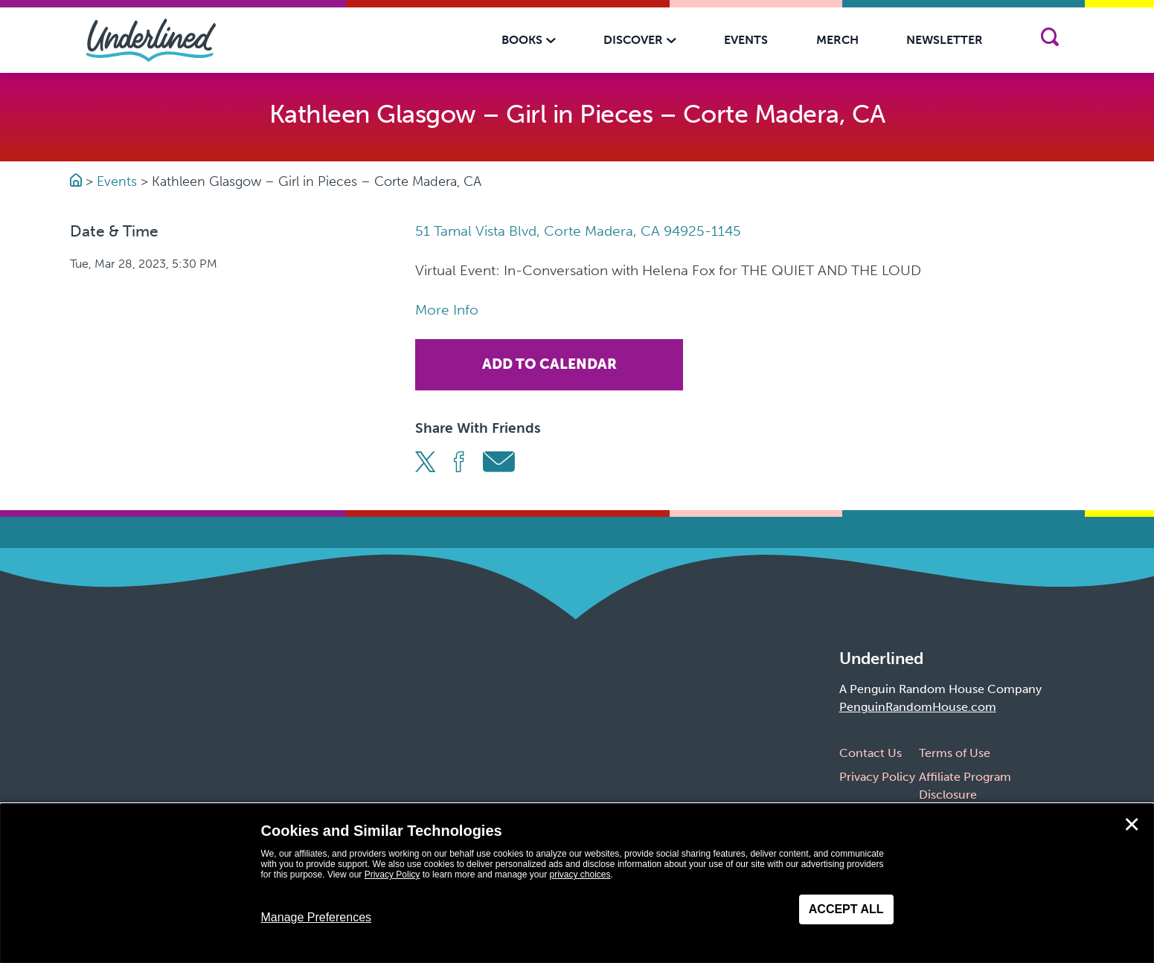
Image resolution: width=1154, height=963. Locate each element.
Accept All (846, 909)
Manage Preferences (316, 917)
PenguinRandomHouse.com (917, 707)
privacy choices (579, 874)
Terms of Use (954, 753)
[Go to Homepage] (78, 181)
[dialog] (577, 883)
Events (117, 181)
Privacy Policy (877, 777)
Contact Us (870, 753)
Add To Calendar (549, 364)
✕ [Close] (1132, 824)
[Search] (1050, 39)
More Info (446, 310)
